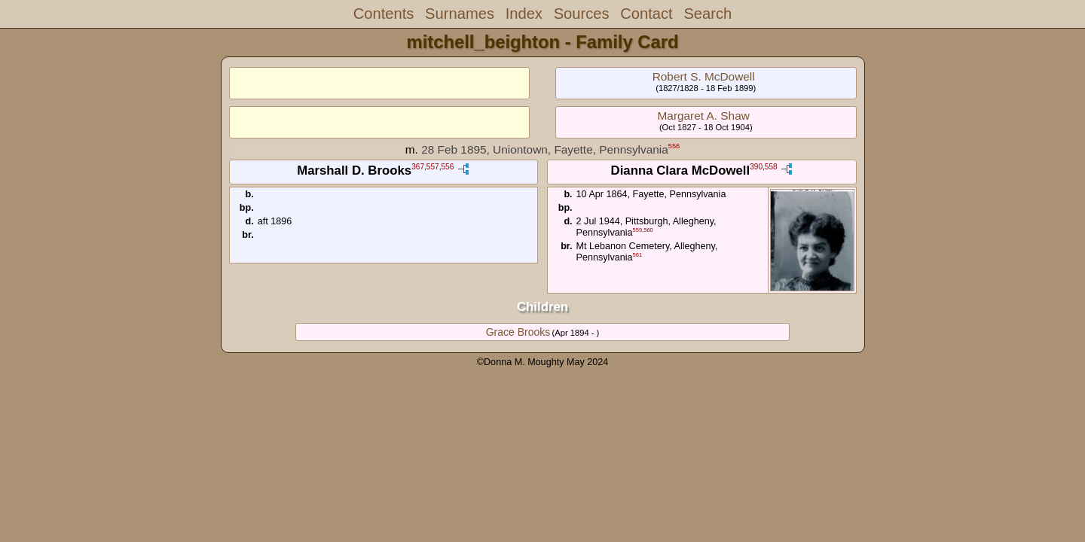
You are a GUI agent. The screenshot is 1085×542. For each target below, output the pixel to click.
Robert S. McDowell (704, 76)
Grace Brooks (518, 332)
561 (638, 254)
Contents (383, 13)
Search (707, 13)
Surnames (459, 13)
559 (638, 230)
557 (432, 167)
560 (648, 230)
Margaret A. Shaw (704, 115)
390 (756, 167)
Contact (646, 13)
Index (524, 13)
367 (417, 167)
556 (674, 146)
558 (771, 167)
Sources (582, 13)
